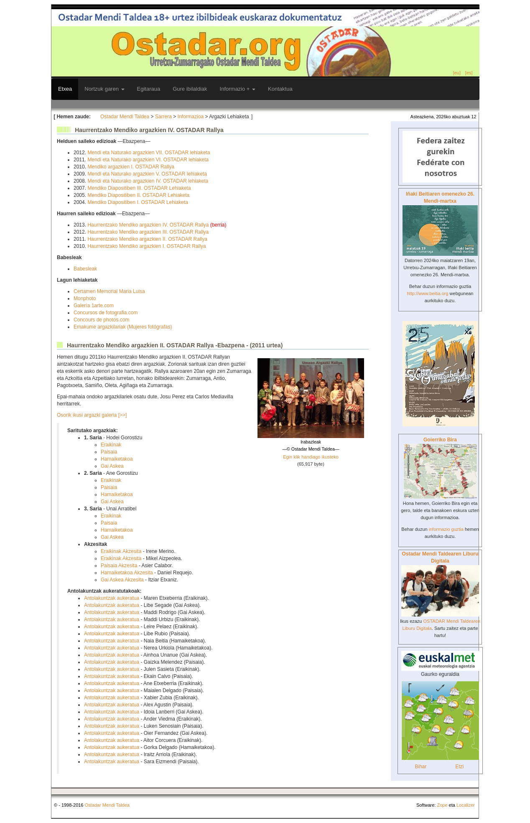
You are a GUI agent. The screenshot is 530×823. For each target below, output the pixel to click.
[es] (469, 72)
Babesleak (85, 269)
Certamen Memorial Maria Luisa (109, 291)
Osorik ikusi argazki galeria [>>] (92, 415)
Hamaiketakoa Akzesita (127, 573)
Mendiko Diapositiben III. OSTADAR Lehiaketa (139, 188)
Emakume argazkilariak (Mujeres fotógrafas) (123, 327)
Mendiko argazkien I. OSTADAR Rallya (130, 167)
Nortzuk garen (104, 89)
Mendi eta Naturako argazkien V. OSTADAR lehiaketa (146, 174)
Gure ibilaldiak (190, 89)
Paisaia (109, 452)
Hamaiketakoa (117, 459)
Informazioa (191, 117)
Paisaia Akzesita (119, 565)
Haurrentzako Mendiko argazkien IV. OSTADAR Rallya (148, 225)
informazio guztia (446, 529)
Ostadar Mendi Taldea (124, 117)
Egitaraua (149, 89)
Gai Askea (112, 466)
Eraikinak (111, 445)
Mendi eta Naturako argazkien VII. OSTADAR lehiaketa (148, 152)
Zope (442, 805)
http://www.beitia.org (427, 293)
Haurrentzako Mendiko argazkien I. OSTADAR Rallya (146, 246)
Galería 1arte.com (94, 305)
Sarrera (163, 117)
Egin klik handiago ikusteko (311, 456)
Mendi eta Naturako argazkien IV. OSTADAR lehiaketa (147, 181)
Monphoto (85, 298)
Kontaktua (280, 89)
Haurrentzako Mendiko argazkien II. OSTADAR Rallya (147, 239)
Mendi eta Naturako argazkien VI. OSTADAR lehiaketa (148, 160)
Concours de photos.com (101, 320)
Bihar (420, 766)
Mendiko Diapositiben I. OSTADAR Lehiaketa (137, 202)
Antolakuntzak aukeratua (111, 598)
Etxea (65, 89)
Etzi (459, 766)
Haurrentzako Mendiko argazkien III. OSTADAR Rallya (148, 232)
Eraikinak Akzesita (121, 551)
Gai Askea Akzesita (122, 580)
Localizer (465, 805)
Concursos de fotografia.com (106, 313)
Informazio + (238, 89)
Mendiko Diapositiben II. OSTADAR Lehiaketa (138, 195)
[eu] (457, 72)
